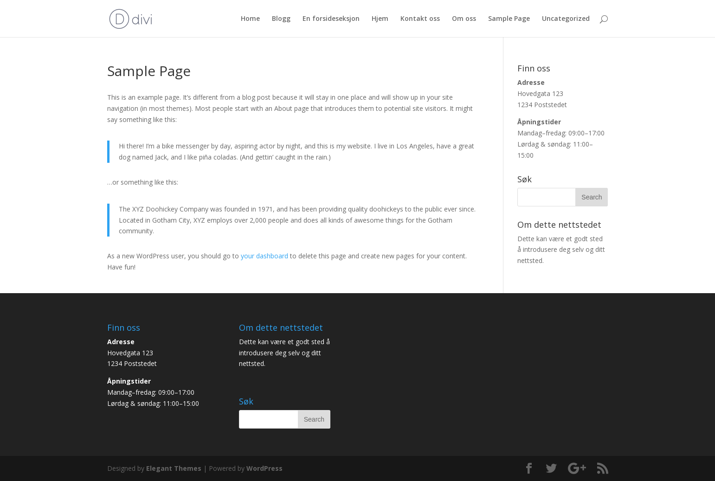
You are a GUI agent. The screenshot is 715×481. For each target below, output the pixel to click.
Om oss (464, 19)
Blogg (281, 19)
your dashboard (264, 255)
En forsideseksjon (331, 19)
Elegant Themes (173, 468)
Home (250, 19)
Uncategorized (566, 19)
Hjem (380, 19)
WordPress (264, 468)
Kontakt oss (420, 19)
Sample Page (509, 19)
